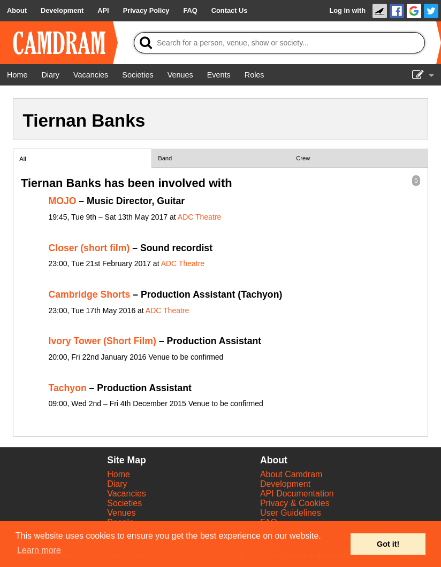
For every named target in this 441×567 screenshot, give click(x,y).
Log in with (347, 10)
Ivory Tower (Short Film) (102, 341)
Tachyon (68, 388)
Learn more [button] (39, 550)
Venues (121, 512)
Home (118, 474)
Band (165, 158)
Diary (117, 483)
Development (285, 483)
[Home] (17, 75)
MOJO (63, 201)
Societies (124, 503)
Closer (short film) (89, 248)
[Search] (279, 42)
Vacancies (126, 493)
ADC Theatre (199, 217)
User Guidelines (290, 512)
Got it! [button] (388, 544)
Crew (303, 158)
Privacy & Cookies (295, 503)
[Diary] (50, 75)
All (22, 159)
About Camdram (291, 474)
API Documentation (297, 493)
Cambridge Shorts (90, 294)
